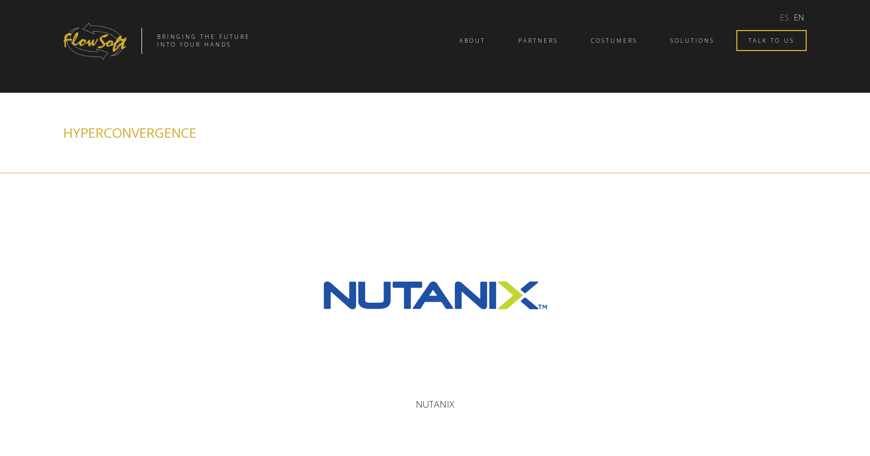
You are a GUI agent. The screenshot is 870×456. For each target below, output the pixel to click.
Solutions (692, 40)
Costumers (614, 40)
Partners (538, 40)
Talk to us (771, 40)
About (472, 40)
